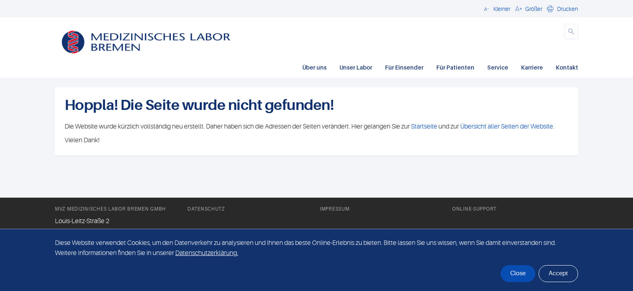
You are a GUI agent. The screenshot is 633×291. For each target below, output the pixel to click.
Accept (558, 273)
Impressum (334, 209)
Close (518, 273)
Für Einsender (404, 67)
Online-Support (474, 209)
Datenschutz (206, 209)
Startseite (424, 126)
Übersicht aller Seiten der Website (506, 126)
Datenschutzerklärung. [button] (206, 253)
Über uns (314, 67)
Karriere (532, 67)
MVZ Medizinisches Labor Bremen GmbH (110, 209)
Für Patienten (455, 67)
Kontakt (567, 67)
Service (497, 67)
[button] (496, 8)
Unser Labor (356, 67)
